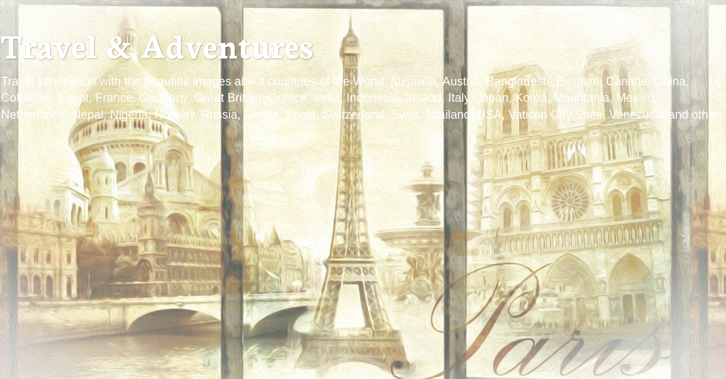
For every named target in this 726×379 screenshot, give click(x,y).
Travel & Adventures (156, 44)
